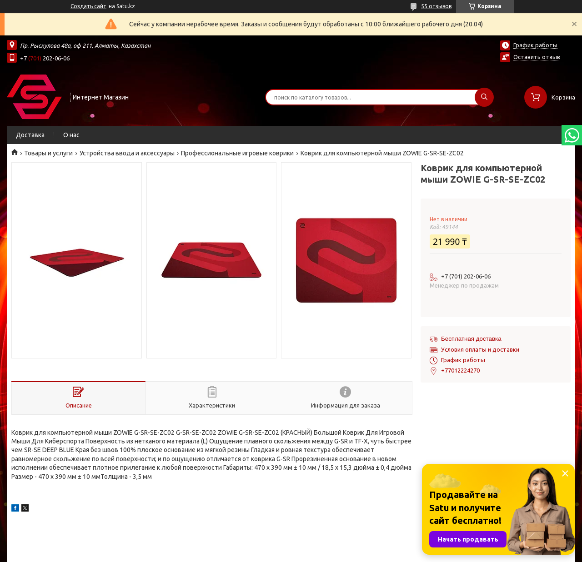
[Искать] (484, 97)
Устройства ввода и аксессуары (127, 153)
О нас (71, 135)
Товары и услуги (48, 153)
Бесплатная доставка (471, 338)
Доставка (30, 135)
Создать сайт (88, 6)
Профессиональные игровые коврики (237, 153)
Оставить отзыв (536, 57)
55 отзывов (436, 6)
